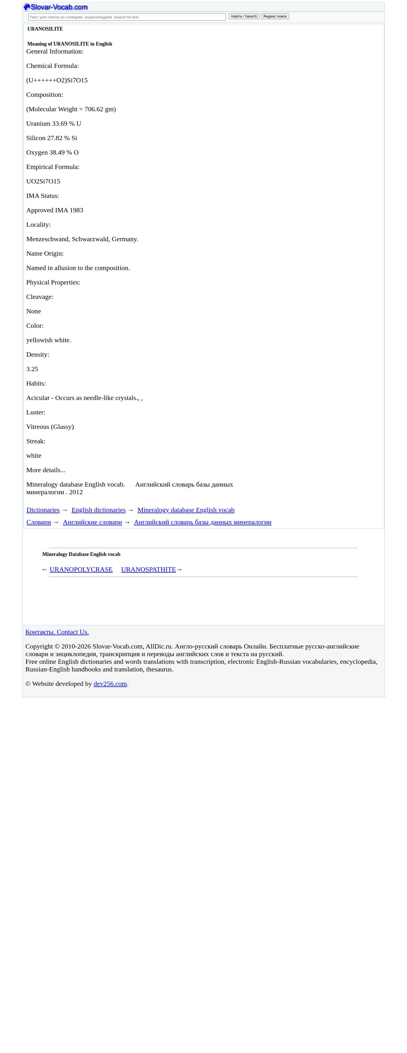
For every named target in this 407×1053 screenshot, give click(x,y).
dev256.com (110, 683)
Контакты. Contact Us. (57, 631)
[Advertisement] (318, 71)
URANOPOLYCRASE (81, 569)
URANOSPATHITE (148, 569)
